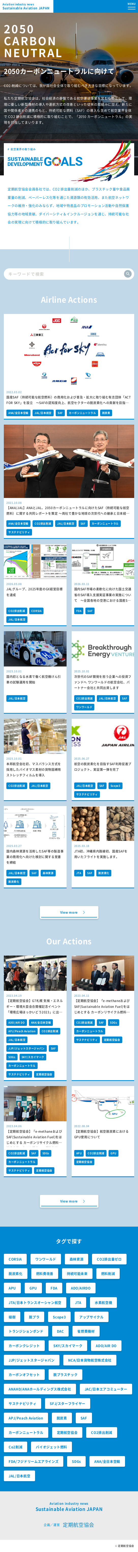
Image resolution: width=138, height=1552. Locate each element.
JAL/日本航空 (43, 413)
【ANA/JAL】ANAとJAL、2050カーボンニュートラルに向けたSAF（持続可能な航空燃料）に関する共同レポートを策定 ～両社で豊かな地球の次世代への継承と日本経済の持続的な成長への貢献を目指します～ (67, 513)
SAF (60, 413)
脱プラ (34, 1316)
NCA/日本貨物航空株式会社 (90, 1360)
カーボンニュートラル (82, 413)
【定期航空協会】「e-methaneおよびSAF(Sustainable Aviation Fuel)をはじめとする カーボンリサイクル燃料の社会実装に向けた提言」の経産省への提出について (102, 1012)
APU (79, 1153)
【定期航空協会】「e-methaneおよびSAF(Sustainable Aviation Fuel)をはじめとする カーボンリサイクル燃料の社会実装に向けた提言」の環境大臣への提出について (34, 1142)
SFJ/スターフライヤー (67, 1403)
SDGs (12, 1057)
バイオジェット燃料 (51, 1446)
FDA (79, 611)
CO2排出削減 (43, 523)
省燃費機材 (86, 1331)
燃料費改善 (44, 1273)
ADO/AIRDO (81, 1288)
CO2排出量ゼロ (109, 1259)
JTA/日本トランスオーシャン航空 (35, 1302)
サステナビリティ (19, 532)
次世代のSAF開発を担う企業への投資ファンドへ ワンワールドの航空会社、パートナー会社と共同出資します (102, 682)
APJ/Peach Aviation (22, 1031)
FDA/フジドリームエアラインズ (33, 1461)
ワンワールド (84, 707)
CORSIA (36, 611)
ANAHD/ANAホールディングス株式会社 (40, 1389)
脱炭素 (106, 413)
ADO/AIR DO (16, 1022)
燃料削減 (108, 1273)
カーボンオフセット (24, 1374)
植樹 (12, 1316)
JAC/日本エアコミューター (106, 1389)
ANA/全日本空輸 (18, 413)
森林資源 (48, 873)
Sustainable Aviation (28, 6)
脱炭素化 (13, 881)
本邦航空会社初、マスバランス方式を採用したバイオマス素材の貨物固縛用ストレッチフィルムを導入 (33, 769)
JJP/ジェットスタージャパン (26, 1048)
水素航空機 (103, 1302)
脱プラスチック (65, 1374)
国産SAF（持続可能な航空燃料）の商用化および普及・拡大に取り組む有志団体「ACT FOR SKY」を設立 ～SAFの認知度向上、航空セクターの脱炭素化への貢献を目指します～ (68, 403)
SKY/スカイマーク (33, 1057)
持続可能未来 (77, 1273)
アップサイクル (91, 1316)
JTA (78, 873)
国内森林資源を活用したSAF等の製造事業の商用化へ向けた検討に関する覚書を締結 (35, 857)
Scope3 (115, 786)
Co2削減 (15, 1446)
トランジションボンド (26, 1331)
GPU (113, 1153)
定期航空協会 (44, 1074)
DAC (60, 1331)
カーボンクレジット (24, 1345)
